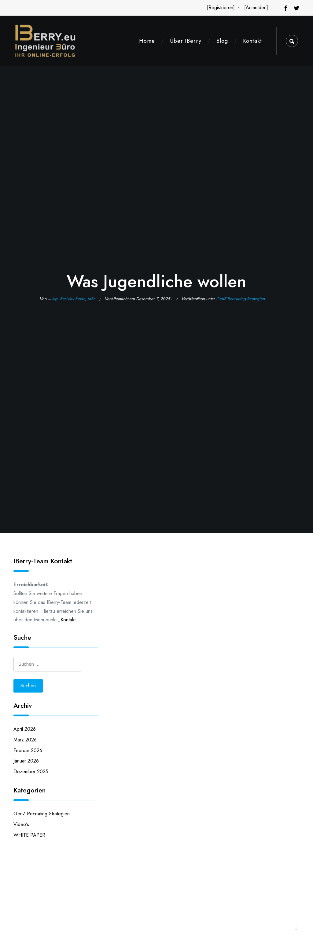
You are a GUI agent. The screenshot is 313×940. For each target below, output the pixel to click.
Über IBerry (185, 41)
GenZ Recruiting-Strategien (240, 299)
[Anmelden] (256, 7)
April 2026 (24, 729)
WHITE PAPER (29, 835)
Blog (222, 41)
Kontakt (252, 41)
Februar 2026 (27, 750)
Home (147, 41)
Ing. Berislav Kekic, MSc (73, 299)
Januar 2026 (26, 760)
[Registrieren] (221, 7)
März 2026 (25, 739)
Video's (21, 824)
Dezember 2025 (30, 771)
